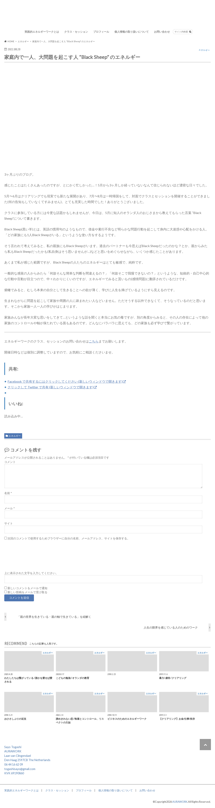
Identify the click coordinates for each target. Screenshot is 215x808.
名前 (8, 493)
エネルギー (15, 435)
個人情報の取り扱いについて (131, 31)
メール (9, 508)
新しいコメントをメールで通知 (27, 588)
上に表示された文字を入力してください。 (31, 573)
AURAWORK (179, 801)
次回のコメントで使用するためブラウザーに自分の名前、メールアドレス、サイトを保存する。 (69, 538)
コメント (10, 461)
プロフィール (101, 31)
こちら (94, 341)
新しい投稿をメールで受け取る (27, 592)
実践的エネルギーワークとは (42, 31)
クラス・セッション (76, 31)
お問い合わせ (162, 31)
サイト (8, 523)
